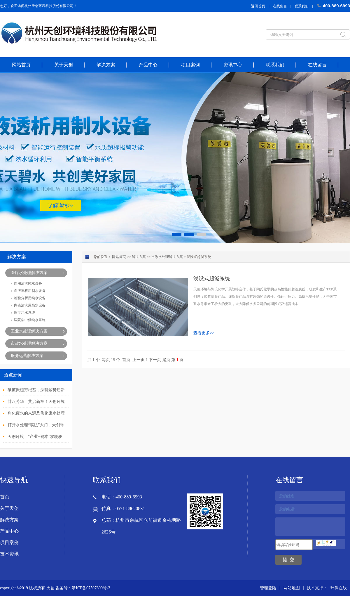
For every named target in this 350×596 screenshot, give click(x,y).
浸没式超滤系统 (211, 278)
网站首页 (21, 64)
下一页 (155, 360)
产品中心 (148, 64)
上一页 (138, 360)
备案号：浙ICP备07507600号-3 (82, 588)
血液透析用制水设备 (30, 291)
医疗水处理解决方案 (29, 273)
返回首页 (258, 6)
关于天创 (63, 64)
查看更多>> (203, 333)
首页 (126, 360)
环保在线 (338, 588)
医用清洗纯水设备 (28, 283)
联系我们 (302, 6)
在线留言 (280, 6)
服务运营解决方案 (27, 356)
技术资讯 (9, 553)
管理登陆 (268, 588)
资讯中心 (232, 64)
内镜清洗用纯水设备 (30, 305)
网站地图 (292, 588)
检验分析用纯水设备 (30, 298)
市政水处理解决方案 (29, 343)
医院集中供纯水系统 (30, 320)
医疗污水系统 (24, 313)
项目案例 (190, 64)
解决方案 (106, 64)
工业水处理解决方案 (29, 331)
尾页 (166, 360)
